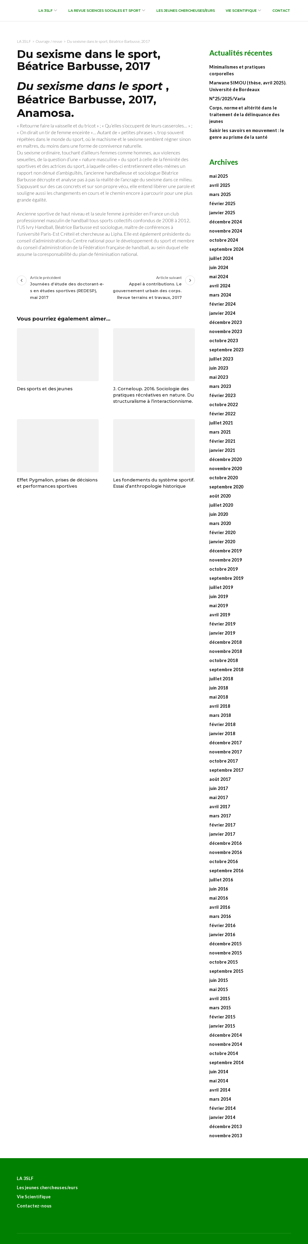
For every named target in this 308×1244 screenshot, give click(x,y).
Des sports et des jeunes (44, 389)
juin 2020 (218, 514)
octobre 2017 (223, 761)
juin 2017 (218, 788)
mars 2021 (220, 432)
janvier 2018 (222, 733)
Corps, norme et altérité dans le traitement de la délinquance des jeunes (244, 114)
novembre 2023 (225, 331)
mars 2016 (220, 916)
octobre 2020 (223, 477)
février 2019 (222, 623)
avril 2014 (219, 1089)
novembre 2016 (225, 852)
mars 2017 (220, 815)
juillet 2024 (221, 258)
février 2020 (222, 532)
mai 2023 (218, 377)
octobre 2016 (223, 861)
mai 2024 (218, 276)
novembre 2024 (225, 231)
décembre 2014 (225, 1035)
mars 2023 (220, 386)
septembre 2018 (226, 669)
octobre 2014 (223, 1053)
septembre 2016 (226, 870)
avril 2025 (219, 185)
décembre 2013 (225, 1126)
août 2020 (220, 496)
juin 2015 (218, 980)
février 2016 (222, 925)
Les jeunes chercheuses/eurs (185, 10)
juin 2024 (218, 267)
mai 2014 (218, 1080)
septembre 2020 (226, 486)
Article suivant (151, 288)
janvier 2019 (222, 633)
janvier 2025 (222, 212)
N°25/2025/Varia (227, 98)
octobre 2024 (223, 240)
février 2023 (222, 395)
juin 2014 (218, 1071)
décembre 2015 (225, 943)
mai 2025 (218, 176)
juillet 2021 (221, 422)
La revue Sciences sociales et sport (104, 10)
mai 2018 (218, 697)
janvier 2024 (222, 313)
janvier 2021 (222, 450)
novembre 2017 (225, 751)
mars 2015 (220, 1007)
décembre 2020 (225, 459)
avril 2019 (219, 614)
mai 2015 (218, 989)
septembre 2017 (226, 770)
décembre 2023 (225, 322)
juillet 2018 (221, 678)
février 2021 (222, 441)
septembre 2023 (226, 349)
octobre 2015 (223, 962)
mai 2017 (218, 797)
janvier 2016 (222, 934)
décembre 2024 (225, 221)
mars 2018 (220, 715)
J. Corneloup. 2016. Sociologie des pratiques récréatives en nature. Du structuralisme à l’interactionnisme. (153, 395)
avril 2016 (219, 907)
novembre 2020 (225, 468)
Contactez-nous (34, 1205)
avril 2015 (219, 998)
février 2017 (222, 824)
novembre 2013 (225, 1135)
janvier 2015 (222, 1026)
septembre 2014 (226, 1062)
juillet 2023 (221, 358)
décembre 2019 (225, 550)
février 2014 (222, 1108)
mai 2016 (218, 898)
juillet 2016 (221, 879)
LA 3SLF (45, 10)
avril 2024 (219, 285)
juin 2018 (218, 687)
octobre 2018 (223, 660)
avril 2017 (219, 806)
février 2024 (222, 304)
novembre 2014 (225, 1044)
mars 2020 (220, 523)
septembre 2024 (226, 249)
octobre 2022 (223, 404)
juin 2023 (218, 368)
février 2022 (222, 413)
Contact (281, 10)
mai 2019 (218, 605)
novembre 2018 (225, 651)
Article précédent (61, 288)
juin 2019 (218, 596)
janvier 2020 (222, 541)
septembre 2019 (226, 578)
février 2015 (222, 1016)
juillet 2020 (221, 505)
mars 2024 (220, 294)
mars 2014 (220, 1099)
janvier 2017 (222, 834)
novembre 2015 (225, 952)
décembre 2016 (225, 843)
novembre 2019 (225, 559)
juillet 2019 (221, 587)
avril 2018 (219, 706)
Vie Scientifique (241, 10)
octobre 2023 (223, 340)
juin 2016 (218, 888)
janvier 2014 (222, 1117)
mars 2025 (220, 194)
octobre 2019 (223, 569)
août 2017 (220, 779)
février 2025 (222, 203)
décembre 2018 (225, 642)
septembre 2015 (226, 971)
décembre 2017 (225, 742)
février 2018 (222, 724)
